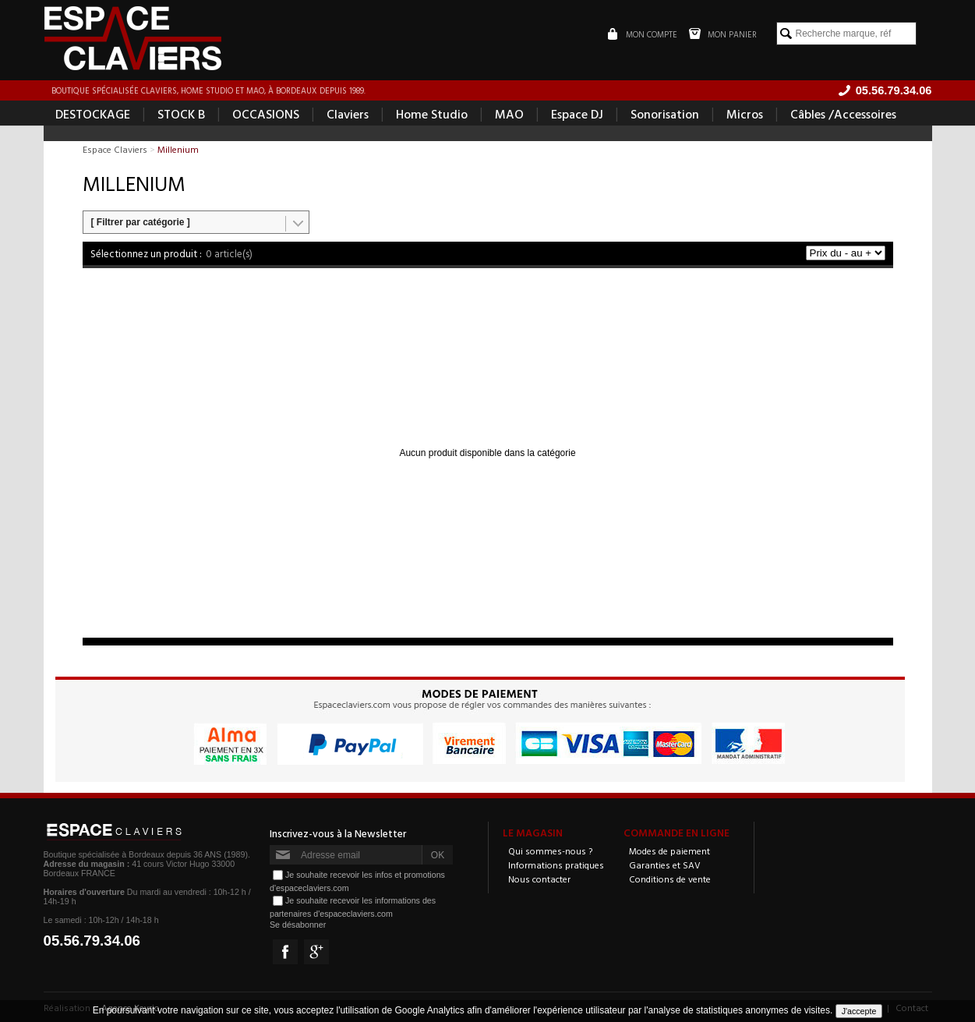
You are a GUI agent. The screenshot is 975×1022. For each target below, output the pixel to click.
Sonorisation (665, 113)
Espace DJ (577, 113)
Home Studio (432, 113)
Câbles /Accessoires (843, 113)
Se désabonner (298, 924)
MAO (509, 113)
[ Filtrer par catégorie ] (140, 222)
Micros (744, 113)
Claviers (348, 113)
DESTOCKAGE (92, 113)
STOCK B (181, 113)
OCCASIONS (265, 113)
